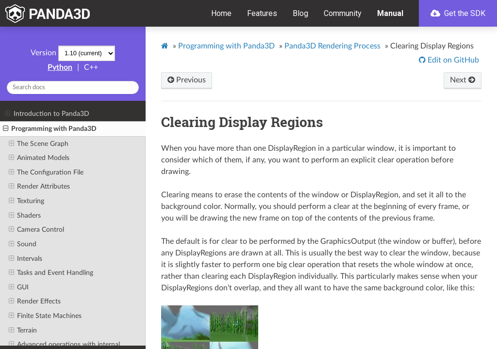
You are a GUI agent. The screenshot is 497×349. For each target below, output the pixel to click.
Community (343, 13)
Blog (300, 13)
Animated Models (39, 158)
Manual (390, 13)
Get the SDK (458, 13)
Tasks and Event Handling (51, 273)
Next (462, 80)
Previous (186, 80)
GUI (19, 287)
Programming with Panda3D (50, 129)
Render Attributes (39, 186)
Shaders (25, 215)
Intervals (25, 258)
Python (60, 67)
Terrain (23, 330)
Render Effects (35, 301)
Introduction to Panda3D (47, 114)
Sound (22, 244)
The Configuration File (46, 172)
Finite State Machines (45, 316)
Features (262, 13)
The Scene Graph (38, 144)
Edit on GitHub (452, 60)
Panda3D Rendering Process (332, 46)
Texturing (26, 201)
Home (221, 13)
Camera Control (36, 229)
